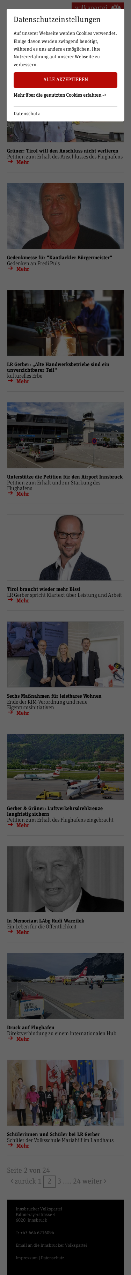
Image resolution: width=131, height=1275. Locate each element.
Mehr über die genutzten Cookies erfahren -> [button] (60, 95)
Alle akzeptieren (65, 79)
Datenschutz (27, 113)
